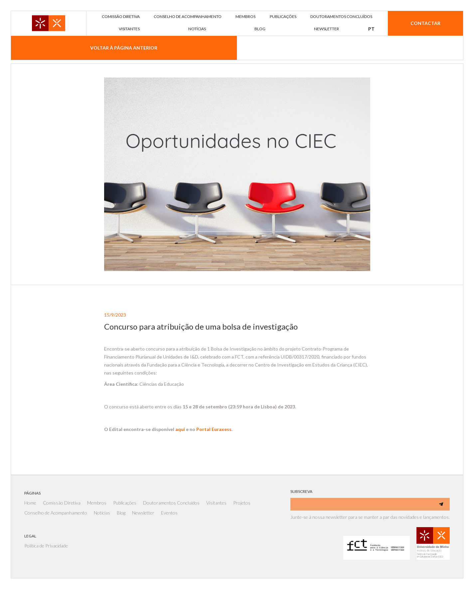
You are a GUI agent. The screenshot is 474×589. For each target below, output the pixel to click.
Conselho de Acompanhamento (55, 512)
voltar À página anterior (123, 48)
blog (259, 28)
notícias (197, 28)
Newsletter (143, 512)
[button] (371, 29)
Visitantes (216, 503)
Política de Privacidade (46, 545)
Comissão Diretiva (61, 503)
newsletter (326, 28)
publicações (283, 16)
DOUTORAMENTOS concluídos (341, 16)
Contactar (425, 23)
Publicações (124, 503)
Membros (96, 503)
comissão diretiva (121, 16)
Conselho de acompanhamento (188, 16)
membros (245, 16)
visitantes (129, 28)
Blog (121, 512)
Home (30, 503)
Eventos (169, 512)
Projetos (241, 503)
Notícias (102, 512)
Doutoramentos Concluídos (171, 503)
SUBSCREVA (301, 491)
